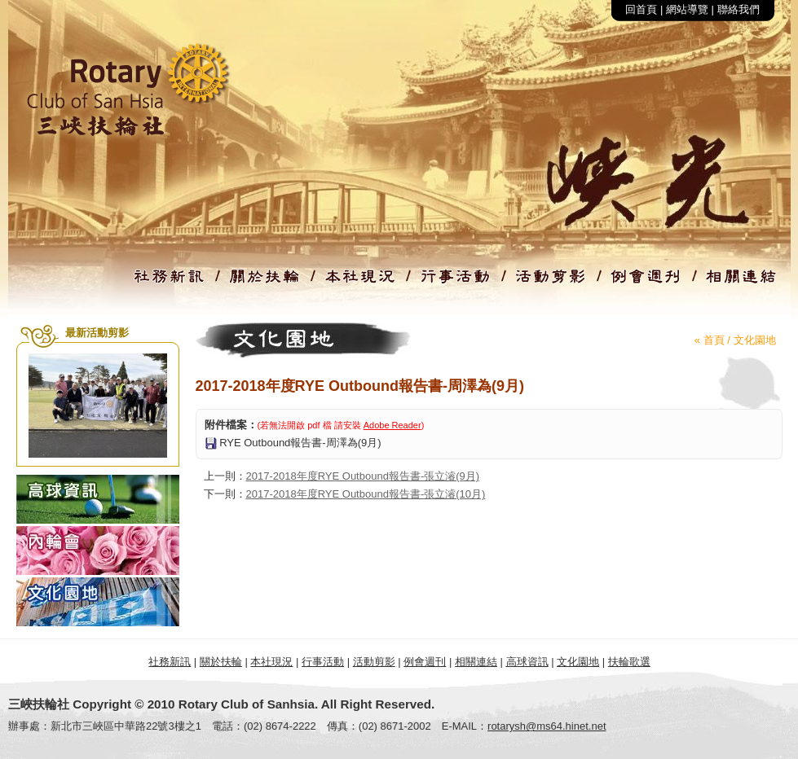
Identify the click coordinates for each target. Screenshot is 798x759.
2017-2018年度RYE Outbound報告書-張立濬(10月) (366, 494)
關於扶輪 (221, 662)
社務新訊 (169, 662)
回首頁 (641, 9)
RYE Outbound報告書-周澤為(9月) (300, 443)
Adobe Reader (392, 425)
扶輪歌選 (629, 662)
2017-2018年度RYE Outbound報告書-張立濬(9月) (363, 476)
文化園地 (755, 340)
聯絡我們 (738, 9)
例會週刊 (424, 662)
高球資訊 (527, 662)
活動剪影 (374, 662)
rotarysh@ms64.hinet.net (546, 726)
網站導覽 (687, 9)
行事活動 (323, 662)
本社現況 (271, 662)
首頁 (714, 340)
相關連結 (476, 662)
